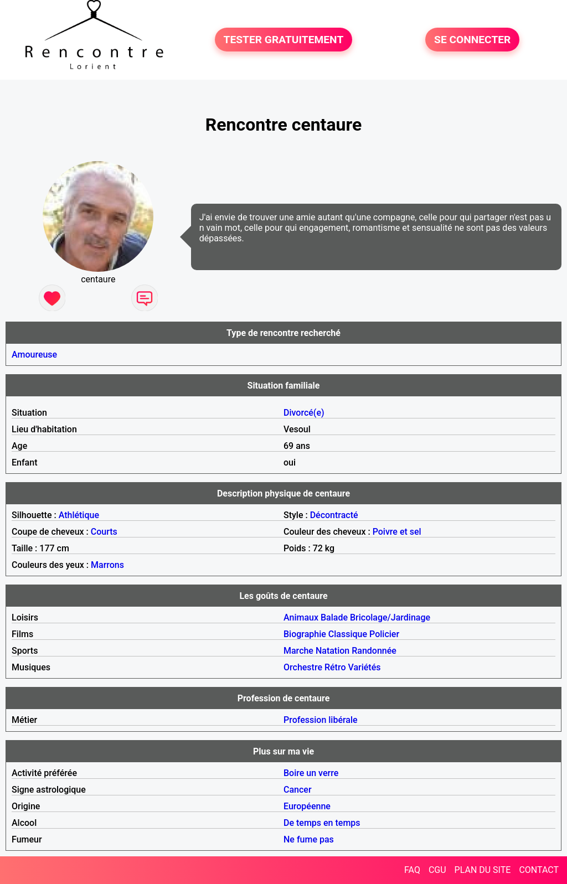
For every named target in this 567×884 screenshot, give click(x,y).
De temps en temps (322, 823)
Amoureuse (34, 354)
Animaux (301, 617)
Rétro (335, 667)
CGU (437, 870)
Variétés (364, 667)
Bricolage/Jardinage (390, 617)
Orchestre (303, 667)
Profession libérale (321, 720)
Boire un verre (311, 773)
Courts (104, 531)
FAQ (412, 870)
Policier (384, 634)
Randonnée (374, 650)
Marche (298, 650)
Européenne (307, 806)
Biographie (305, 634)
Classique (347, 634)
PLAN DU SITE (483, 870)
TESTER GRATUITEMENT (284, 39)
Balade (334, 617)
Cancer (298, 789)
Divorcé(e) (304, 412)
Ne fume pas (309, 839)
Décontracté (334, 515)
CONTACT (539, 870)
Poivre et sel (397, 531)
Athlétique (79, 515)
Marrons (107, 565)
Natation (332, 650)
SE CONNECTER (472, 39)
